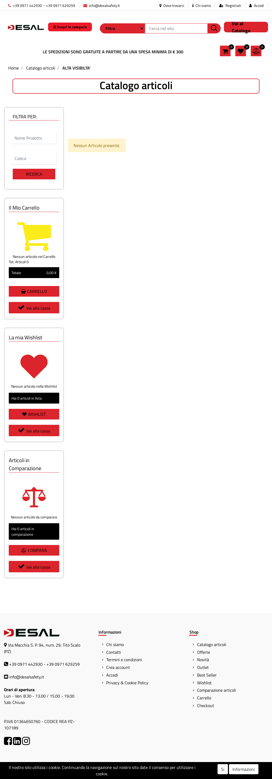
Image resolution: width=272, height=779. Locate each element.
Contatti (113, 652)
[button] (214, 28)
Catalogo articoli (40, 68)
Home (13, 68)
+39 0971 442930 (25, 5)
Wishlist (204, 683)
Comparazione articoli (216, 690)
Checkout (205, 705)
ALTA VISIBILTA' (76, 68)
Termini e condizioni (124, 659)
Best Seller (207, 675)
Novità (203, 659)
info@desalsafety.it (101, 5)
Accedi (259, 5)
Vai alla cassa (34, 307)
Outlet (203, 667)
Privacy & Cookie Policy (127, 683)
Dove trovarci (171, 5)
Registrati (233, 5)
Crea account (118, 667)
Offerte (203, 652)
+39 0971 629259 (60, 5)
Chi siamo (201, 5)
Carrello (204, 698)
